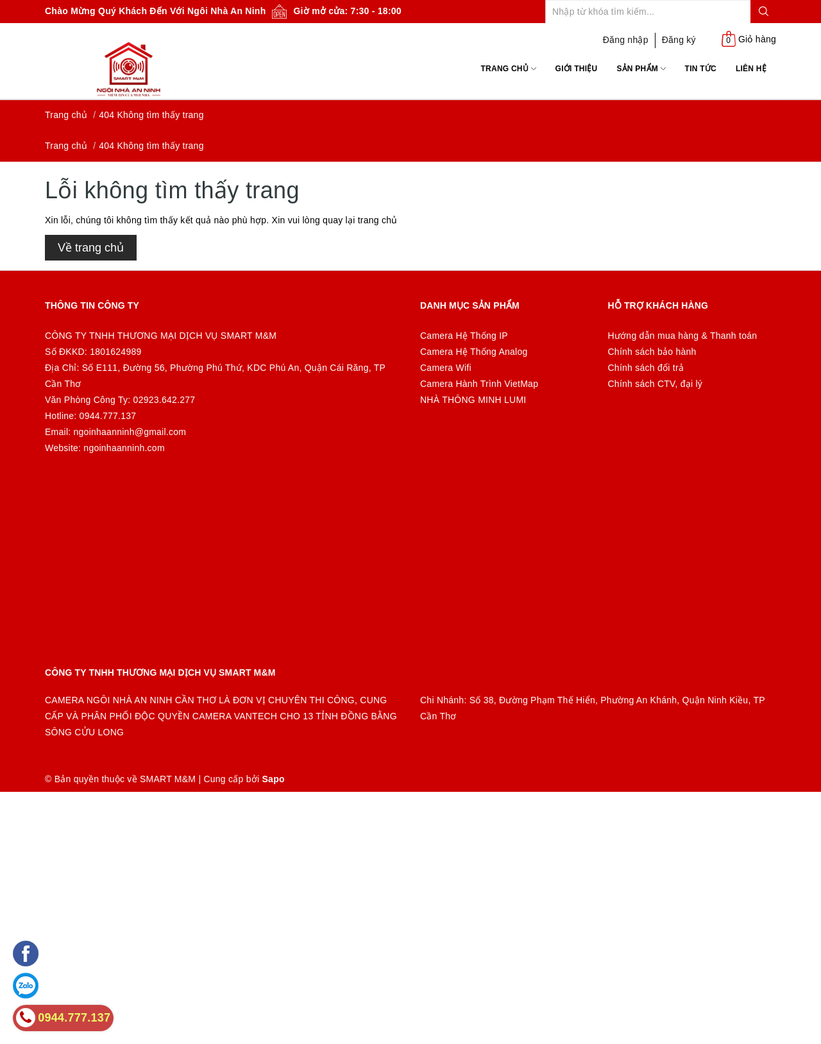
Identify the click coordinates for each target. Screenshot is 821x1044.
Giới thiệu (576, 68)
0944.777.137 (108, 416)
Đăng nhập (625, 40)
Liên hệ (751, 68)
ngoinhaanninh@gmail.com (130, 432)
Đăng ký (679, 40)
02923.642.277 (164, 400)
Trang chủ (508, 68)
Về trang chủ (91, 247)
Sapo (273, 779)
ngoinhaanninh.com (123, 448)
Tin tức (700, 68)
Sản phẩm (640, 68)
